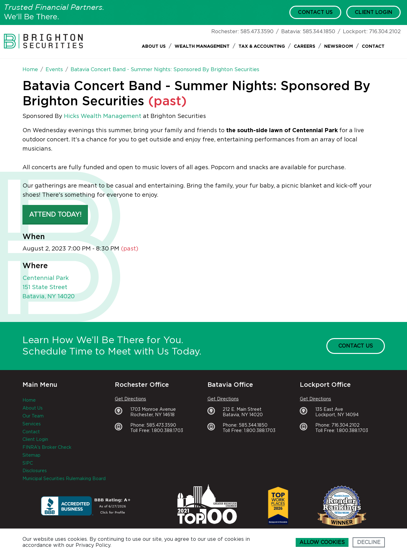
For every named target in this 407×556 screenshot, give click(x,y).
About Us (154, 46)
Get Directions (130, 399)
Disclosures (34, 471)
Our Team (33, 416)
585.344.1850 (319, 31)
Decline (368, 542)
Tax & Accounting (261, 46)
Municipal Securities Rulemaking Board (64, 479)
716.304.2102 (385, 31)
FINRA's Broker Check (46, 447)
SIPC (27, 463)
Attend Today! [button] (55, 215)
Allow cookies (322, 542)
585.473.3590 (257, 31)
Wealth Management (202, 46)
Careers (304, 46)
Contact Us (315, 12)
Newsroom (338, 46)
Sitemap (31, 455)
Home (29, 400)
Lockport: (355, 31)
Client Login (373, 12)
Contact (373, 46)
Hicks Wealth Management (102, 116)
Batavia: (291, 31)
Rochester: (225, 31)
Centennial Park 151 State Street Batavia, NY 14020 (48, 287)
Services (31, 424)
